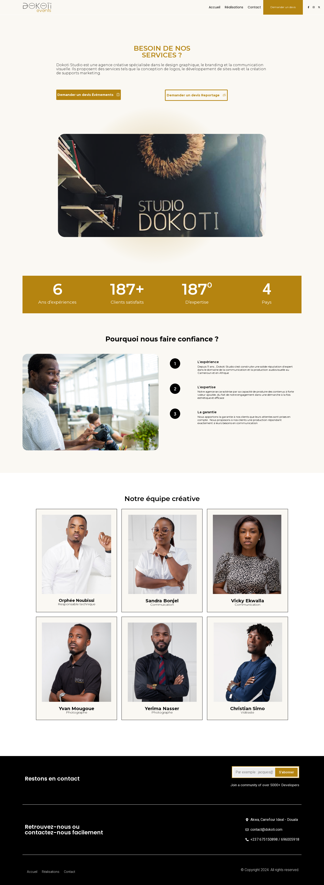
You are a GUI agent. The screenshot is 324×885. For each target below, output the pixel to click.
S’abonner (286, 772)
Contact (254, 7)
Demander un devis (283, 7)
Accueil (214, 7)
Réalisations (234, 7)
